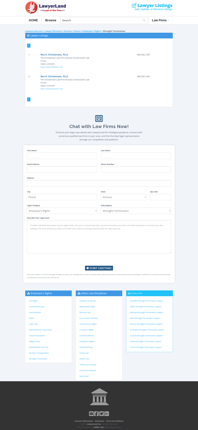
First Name (32, 150)
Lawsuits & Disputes (88, 370)
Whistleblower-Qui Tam (38, 347)
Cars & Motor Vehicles (89, 318)
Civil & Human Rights (88, 324)
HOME (33, 20)
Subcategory (106, 205)
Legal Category (33, 205)
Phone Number (107, 164)
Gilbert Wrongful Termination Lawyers (145, 306)
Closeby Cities (136, 293)
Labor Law (33, 324)
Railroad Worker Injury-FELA (40, 330)
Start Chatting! (99, 268)
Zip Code (154, 191)
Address (30, 178)
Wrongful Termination (38, 359)
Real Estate (84, 376)
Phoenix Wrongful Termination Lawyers (146, 324)
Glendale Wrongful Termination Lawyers (146, 312)
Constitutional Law (36, 306)
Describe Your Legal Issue (38, 218)
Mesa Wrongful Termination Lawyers (145, 318)
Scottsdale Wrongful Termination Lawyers (147, 330)
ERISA (31, 318)
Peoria (77, 31)
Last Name (105, 150)
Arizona (68, 31)
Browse (50, 20)
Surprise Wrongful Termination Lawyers (146, 335)
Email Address (33, 164)
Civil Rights (33, 301)
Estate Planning (86, 347)
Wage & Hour (34, 341)
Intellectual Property (88, 364)
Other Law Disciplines (94, 293)
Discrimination (35, 312)
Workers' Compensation (39, 353)
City (28, 191)
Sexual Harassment (37, 335)
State (103, 191)
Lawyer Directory (53, 31)
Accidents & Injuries (88, 301)
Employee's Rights (92, 31)
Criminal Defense (87, 335)
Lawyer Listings (152, 5)
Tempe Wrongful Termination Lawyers (146, 341)
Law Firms (160, 20)
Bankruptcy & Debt (87, 306)
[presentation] (99, 259)
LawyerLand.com (33, 31)
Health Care (84, 359)
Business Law (85, 312)
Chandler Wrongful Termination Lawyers (146, 301)
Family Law (84, 353)
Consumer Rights (87, 330)
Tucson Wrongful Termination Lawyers (146, 347)
